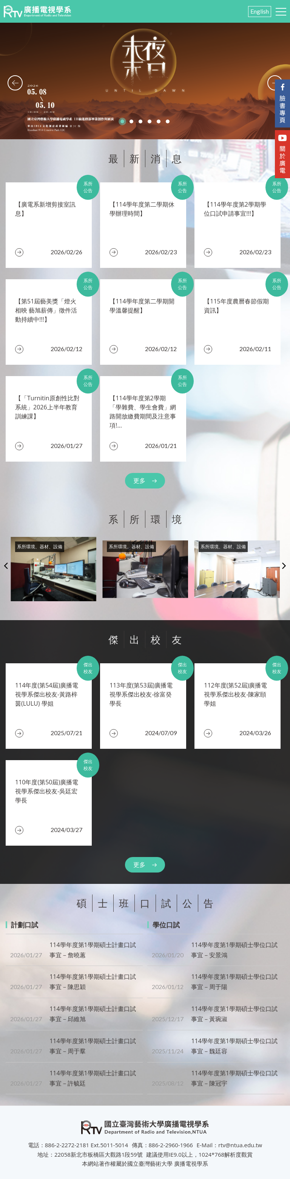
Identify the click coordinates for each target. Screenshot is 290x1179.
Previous (6, 565)
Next (284, 565)
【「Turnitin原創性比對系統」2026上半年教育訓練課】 (47, 407)
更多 (139, 480)
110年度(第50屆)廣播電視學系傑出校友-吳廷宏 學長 (46, 791)
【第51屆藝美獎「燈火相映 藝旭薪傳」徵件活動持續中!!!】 (46, 310)
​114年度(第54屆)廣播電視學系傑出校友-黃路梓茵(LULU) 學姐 (46, 694)
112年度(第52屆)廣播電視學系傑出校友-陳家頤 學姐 (235, 694)
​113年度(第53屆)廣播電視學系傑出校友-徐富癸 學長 (141, 694)
